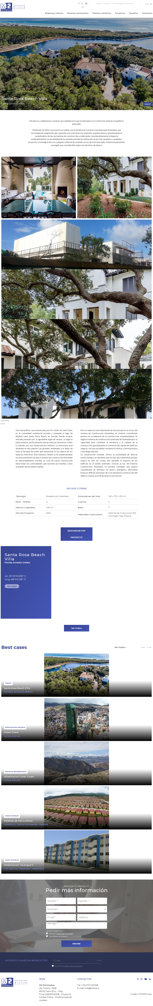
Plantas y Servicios (104, 12)
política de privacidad (65, 932)
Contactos (147, 12)
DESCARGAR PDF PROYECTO (77, 532)
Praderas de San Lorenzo (18, 819)
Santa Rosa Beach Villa (17, 687)
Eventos (106, 3)
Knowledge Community (123, 3)
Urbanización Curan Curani (19, 775)
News (98, 3)
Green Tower (11, 731)
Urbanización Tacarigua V (18, 864)
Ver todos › (120, 646)
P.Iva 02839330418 (49, 993)
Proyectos (122, 12)
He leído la (68, 965)
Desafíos (134, 12)
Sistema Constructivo (81, 12)
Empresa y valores (59, 12)
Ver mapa (12, 585)
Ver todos (76, 627)
